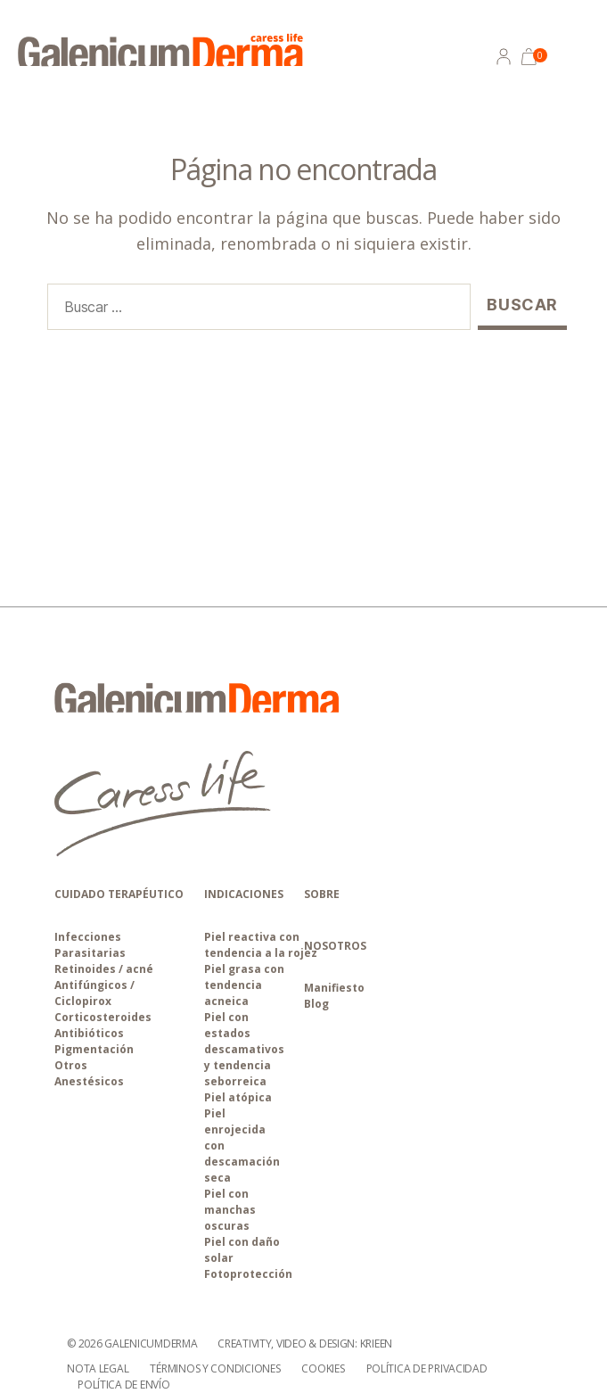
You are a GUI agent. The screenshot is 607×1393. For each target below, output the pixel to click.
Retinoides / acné (103, 969)
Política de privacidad (427, 1368)
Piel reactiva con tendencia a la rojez (260, 944)
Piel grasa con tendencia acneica (244, 985)
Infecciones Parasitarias (90, 944)
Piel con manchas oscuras (230, 1209)
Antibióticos (89, 1033)
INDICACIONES (243, 894)
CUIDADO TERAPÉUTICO (119, 894)
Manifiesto (334, 987)
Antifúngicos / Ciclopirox (94, 993)
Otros (70, 1065)
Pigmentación (94, 1049)
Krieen (376, 1343)
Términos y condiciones (215, 1368)
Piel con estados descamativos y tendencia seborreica (244, 1049)
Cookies (322, 1368)
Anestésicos (89, 1081)
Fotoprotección (248, 1274)
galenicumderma (150, 1343)
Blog (316, 1003)
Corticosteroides (103, 1017)
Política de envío (123, 1384)
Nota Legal (97, 1368)
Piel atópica (238, 1097)
